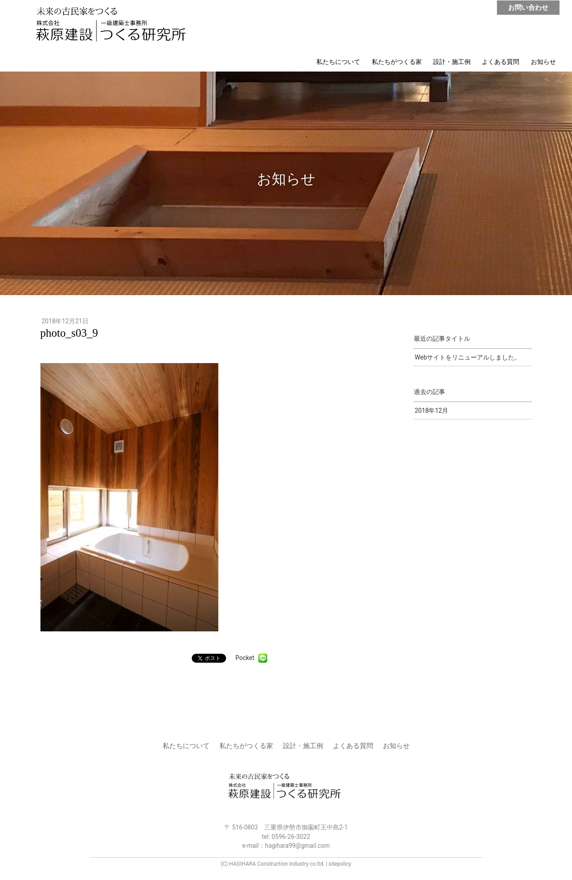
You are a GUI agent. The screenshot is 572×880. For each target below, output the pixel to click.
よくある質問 (500, 61)
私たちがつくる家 (397, 61)
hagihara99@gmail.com (297, 845)
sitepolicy (339, 864)
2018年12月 (431, 410)
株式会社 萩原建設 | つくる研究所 (113, 26)
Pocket (245, 657)
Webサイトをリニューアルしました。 (468, 357)
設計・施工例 (452, 61)
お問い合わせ (528, 8)
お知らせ (543, 61)
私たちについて (338, 61)
